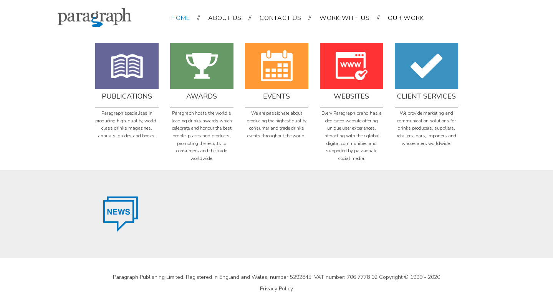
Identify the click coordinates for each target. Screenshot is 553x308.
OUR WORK (406, 18)
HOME (180, 18)
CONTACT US (280, 18)
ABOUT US (225, 18)
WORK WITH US (345, 18)
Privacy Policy (276, 288)
